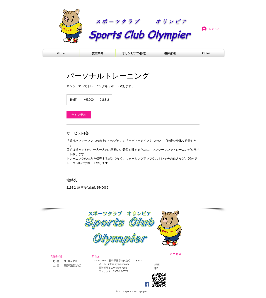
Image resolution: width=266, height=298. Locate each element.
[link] (78, 114)
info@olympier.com (118, 264)
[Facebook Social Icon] (147, 284)
